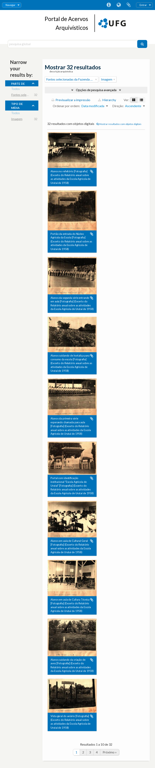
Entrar (143, 5)
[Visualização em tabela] (141, 100)
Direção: (118, 106)
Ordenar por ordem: (66, 106)
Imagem (16, 119)
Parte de (18, 83)
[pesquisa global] (73, 44)
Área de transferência (129, 5)
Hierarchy (107, 100)
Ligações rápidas (109, 5)
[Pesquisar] (142, 44)
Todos (15, 89)
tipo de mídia (17, 105)
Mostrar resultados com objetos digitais (118, 124)
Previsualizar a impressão (71, 100)
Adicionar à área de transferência (92, 171)
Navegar (10, 5)
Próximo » (110, 752)
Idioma (119, 5)
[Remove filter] (96, 79)
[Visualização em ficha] (134, 100)
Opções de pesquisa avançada (96, 90)
